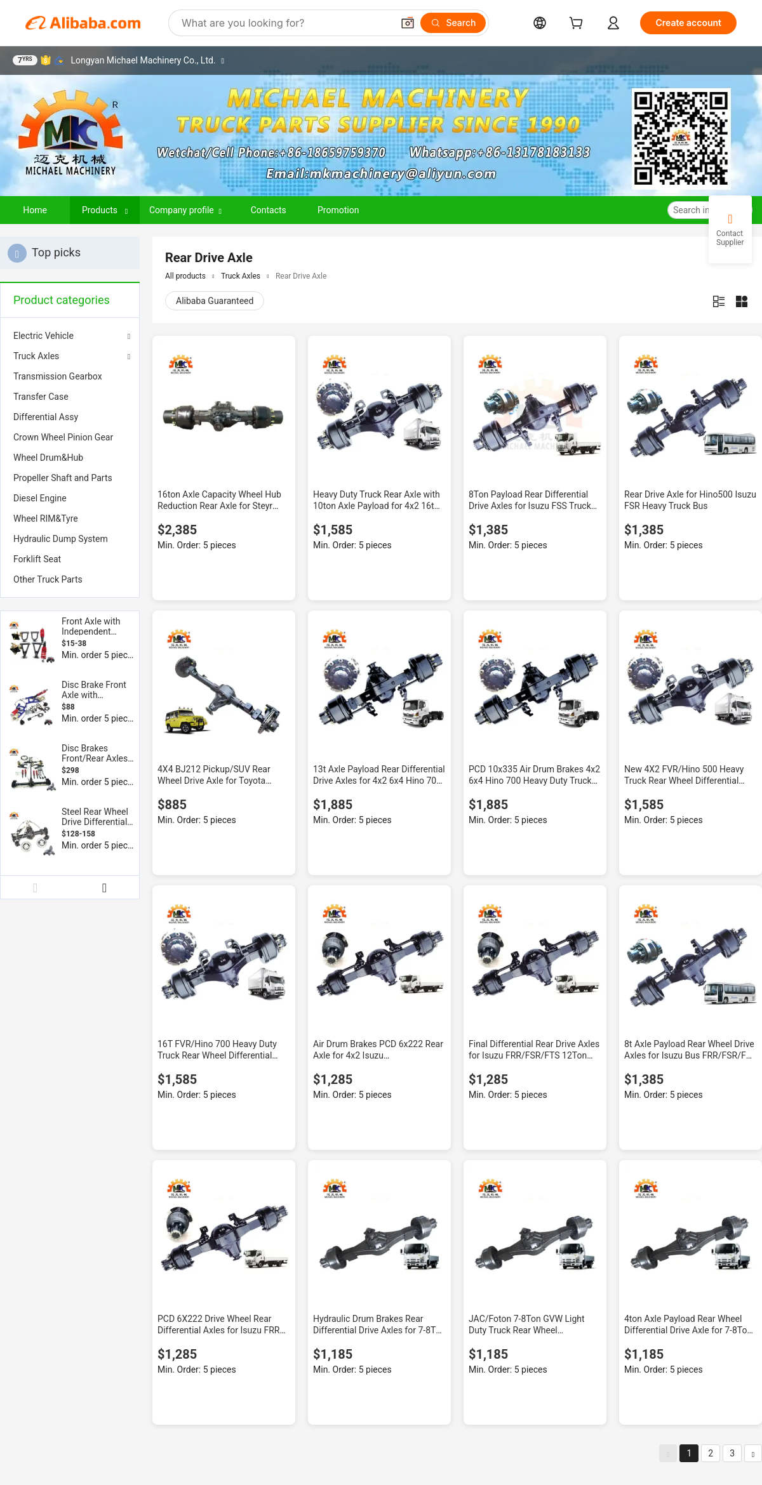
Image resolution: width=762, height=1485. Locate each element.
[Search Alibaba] (286, 23)
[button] (407, 22)
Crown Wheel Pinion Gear (63, 437)
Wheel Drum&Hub (48, 457)
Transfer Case (41, 397)
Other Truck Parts (48, 579)
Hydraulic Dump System (60, 539)
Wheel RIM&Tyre (45, 518)
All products (185, 276)
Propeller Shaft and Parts (62, 478)
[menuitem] (70, 376)
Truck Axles (36, 356)
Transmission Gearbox (57, 376)
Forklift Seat (37, 559)
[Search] (453, 23)
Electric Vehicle (43, 336)
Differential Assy (45, 417)
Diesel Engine (40, 498)
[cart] (578, 24)
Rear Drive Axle (301, 276)
